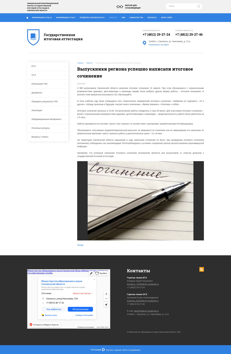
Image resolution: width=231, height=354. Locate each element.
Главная (80, 63)
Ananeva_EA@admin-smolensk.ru (143, 301)
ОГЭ (48, 75)
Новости (114, 16)
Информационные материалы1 (48, 119)
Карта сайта (166, 17)
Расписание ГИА (48, 84)
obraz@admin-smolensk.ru (146, 311)
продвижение (134, 350)
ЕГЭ (48, 66)
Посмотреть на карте (159, 44)
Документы (48, 92)
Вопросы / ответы (48, 137)
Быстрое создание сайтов (116, 350)
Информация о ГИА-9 (66, 17)
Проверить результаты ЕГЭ (93, 17)
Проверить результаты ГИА (48, 101)
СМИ (124, 17)
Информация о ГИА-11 (43, 17)
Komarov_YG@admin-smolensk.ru (143, 284)
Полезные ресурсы (48, 128)
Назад (80, 245)
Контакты (153, 17)
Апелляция (48, 110)
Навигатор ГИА (137, 17)
